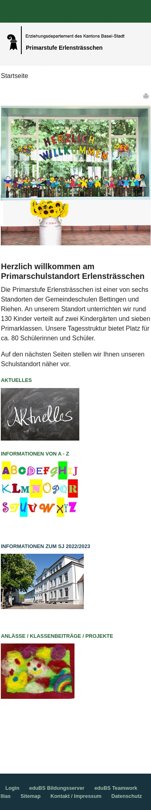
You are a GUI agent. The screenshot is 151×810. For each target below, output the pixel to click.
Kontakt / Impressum (75, 796)
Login (12, 788)
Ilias (5, 796)
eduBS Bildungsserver (57, 788)
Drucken (147, 96)
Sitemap (31, 796)
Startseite (14, 75)
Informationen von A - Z (35, 454)
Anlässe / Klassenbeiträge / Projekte (57, 636)
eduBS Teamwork (115, 788)
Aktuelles (16, 380)
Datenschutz (126, 796)
